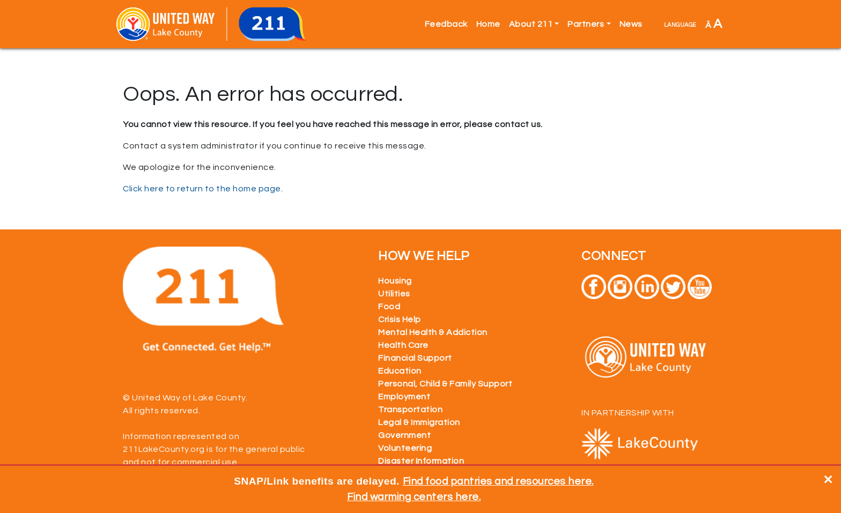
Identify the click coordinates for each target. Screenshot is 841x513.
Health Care (403, 345)
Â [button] (713, 24)
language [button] (680, 24)
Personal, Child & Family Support (445, 384)
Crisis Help (399, 319)
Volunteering (405, 448)
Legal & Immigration (419, 422)
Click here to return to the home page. (203, 188)
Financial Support (415, 358)
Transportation (410, 409)
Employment (404, 396)
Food (389, 306)
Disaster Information (421, 461)
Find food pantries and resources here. (498, 481)
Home (488, 24)
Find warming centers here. (414, 497)
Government (404, 435)
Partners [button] (585, 24)
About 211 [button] (531, 24)
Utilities (394, 293)
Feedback (446, 24)
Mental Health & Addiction (433, 332)
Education (400, 371)
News (631, 24)
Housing (395, 281)
